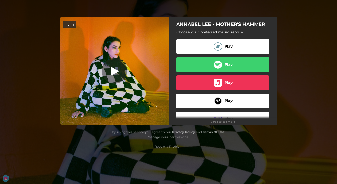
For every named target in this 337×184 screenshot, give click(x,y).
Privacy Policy (183, 132)
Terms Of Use (213, 132)
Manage (154, 137)
